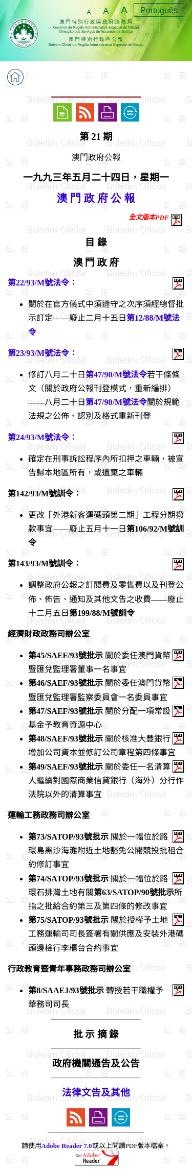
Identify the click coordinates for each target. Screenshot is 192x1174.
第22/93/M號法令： (42, 282)
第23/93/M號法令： (42, 353)
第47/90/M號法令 (116, 374)
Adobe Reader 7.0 (66, 1145)
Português (159, 10)
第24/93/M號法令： (42, 437)
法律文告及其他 (96, 1092)
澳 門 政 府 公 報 (96, 198)
